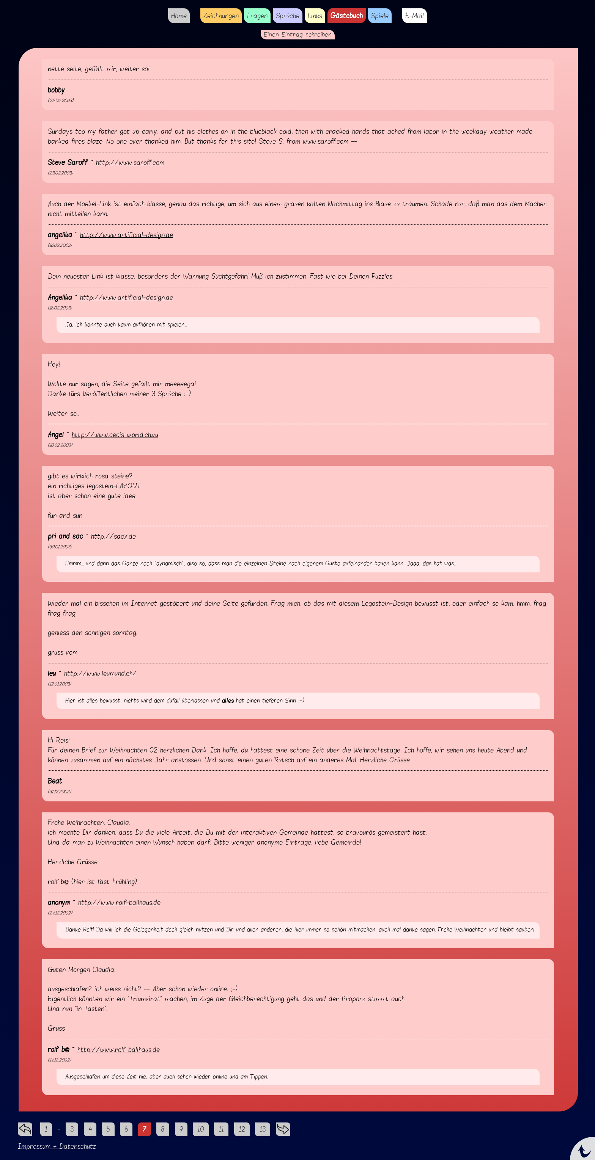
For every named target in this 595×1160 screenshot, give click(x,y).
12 (242, 1129)
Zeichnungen (221, 15)
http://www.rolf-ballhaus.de (119, 902)
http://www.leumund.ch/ (100, 673)
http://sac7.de (113, 536)
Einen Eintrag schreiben (298, 35)
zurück (25, 1127)
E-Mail (414, 15)
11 (221, 1129)
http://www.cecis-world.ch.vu (115, 434)
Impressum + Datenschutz (57, 1146)
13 (262, 1129)
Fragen (257, 15)
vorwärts (283, 1127)
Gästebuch (347, 15)
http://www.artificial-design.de (126, 234)
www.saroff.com (325, 141)
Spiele (380, 15)
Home (179, 15)
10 (201, 1129)
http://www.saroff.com (130, 162)
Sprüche (287, 15)
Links (315, 15)
